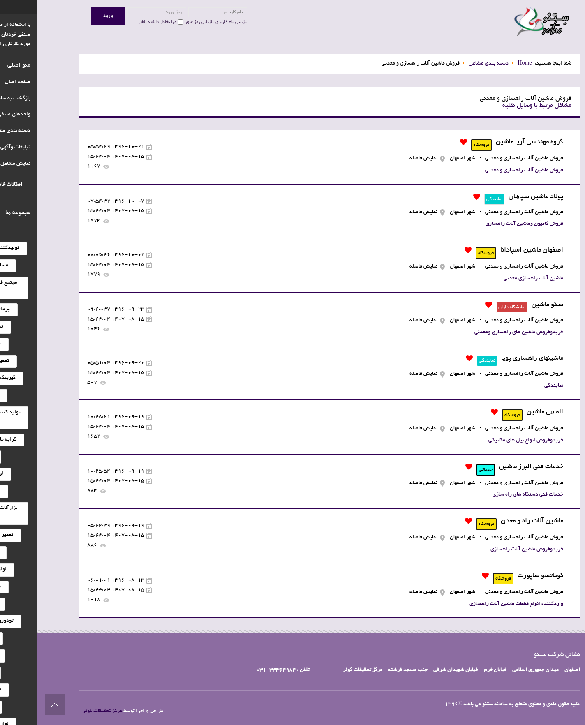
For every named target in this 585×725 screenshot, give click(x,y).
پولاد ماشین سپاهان (499, 197)
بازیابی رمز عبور (162, 22)
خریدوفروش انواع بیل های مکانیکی (489, 440)
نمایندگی (517, 386)
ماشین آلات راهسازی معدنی (497, 279)
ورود (71, 15)
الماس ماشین (508, 412)
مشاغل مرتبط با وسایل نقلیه (500, 105)
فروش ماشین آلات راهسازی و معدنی (488, 159)
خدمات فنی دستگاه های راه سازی (491, 495)
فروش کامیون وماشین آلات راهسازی (488, 224)
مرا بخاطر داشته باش (121, 22)
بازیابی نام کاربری (194, 22)
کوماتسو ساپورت (504, 576)
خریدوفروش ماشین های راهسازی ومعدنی (482, 332)
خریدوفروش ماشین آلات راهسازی (490, 549)
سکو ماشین (511, 305)
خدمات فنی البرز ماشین (494, 467)
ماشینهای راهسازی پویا (496, 358)
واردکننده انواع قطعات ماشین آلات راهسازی (480, 604)
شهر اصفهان (426, 159)
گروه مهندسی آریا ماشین (493, 142)
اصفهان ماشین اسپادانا (495, 250)
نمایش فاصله (387, 159)
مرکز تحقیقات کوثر (66, 711)
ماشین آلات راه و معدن (495, 521)
